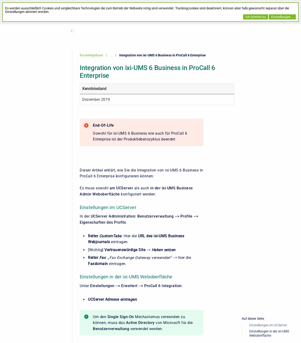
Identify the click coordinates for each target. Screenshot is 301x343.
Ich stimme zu (256, 17)
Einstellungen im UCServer (268, 325)
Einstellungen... (282, 17)
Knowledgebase (91, 55)
